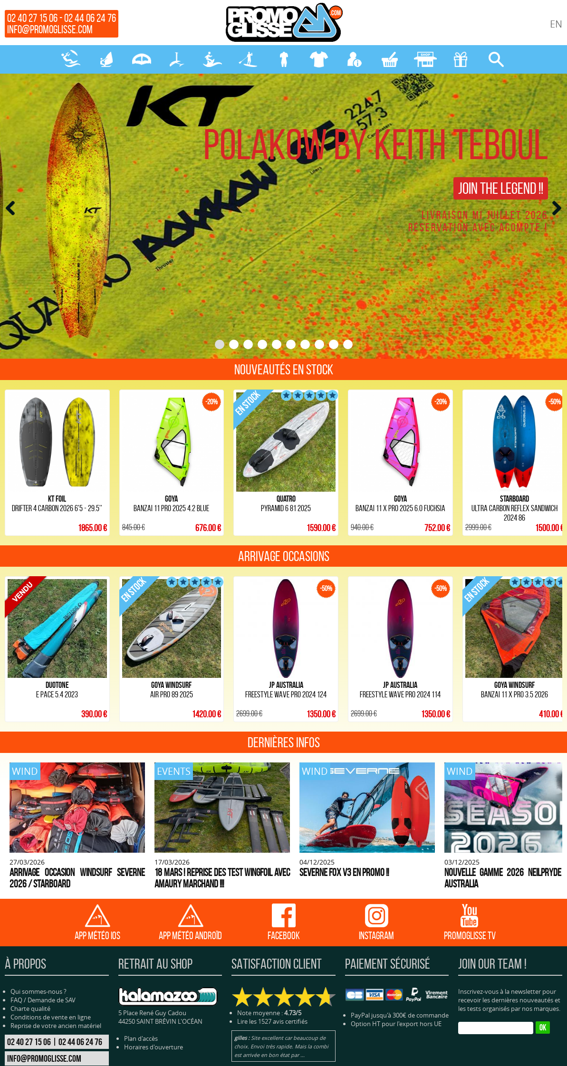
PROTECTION (318, 59)
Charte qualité (30, 947)
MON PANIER (390, 59)
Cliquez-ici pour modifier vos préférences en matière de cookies (426, 1057)
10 (348, 344)
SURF (212, 59)
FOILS (177, 59)
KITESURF (70, 59)
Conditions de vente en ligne (50, 956)
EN (556, 24)
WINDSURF (106, 59)
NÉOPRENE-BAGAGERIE (283, 59)
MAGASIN (425, 59)
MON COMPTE (354, 59)
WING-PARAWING (141, 59)
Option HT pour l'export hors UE (396, 962)
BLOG (335, 1057)
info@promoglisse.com (50, 29)
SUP (248, 59)
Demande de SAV (52, 938)
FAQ (16, 938)
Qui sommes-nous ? (38, 930)
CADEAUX (460, 59)
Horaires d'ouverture (153, 985)
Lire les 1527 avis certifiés (272, 959)
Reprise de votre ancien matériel (55, 964)
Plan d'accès (141, 977)
